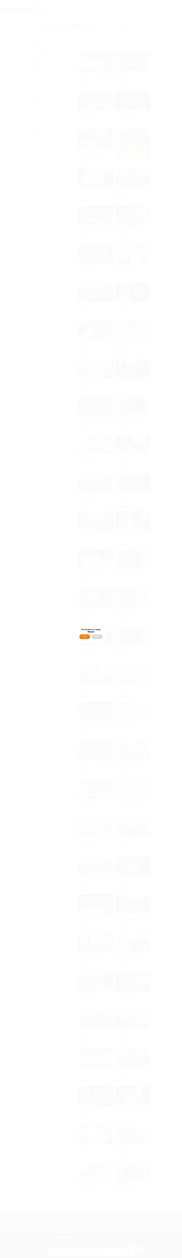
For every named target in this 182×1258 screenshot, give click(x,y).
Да (85, 637)
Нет (97, 637)
